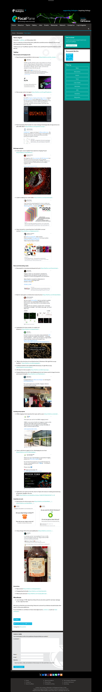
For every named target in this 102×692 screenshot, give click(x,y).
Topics (28, 25)
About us (21, 25)
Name (15, 654)
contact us (46, 609)
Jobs (40, 25)
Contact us (71, 25)
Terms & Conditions (49, 680)
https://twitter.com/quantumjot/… (31, 329)
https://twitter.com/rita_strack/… (48, 57)
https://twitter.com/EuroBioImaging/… (26, 452)
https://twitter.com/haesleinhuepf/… (43, 197)
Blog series (77, 97)
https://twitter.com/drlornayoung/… (40, 369)
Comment (16, 639)
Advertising (66, 684)
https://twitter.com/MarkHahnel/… (37, 374)
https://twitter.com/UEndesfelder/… (52, 294)
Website (15, 660)
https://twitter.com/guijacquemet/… (30, 231)
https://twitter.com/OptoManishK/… (37, 591)
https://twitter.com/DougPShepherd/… (42, 92)
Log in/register (81, 25)
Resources (54, 25)
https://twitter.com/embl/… (51, 414)
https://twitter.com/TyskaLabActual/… (37, 593)
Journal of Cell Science (69, 682)
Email (15, 657)
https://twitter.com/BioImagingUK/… (31, 363)
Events (46, 25)
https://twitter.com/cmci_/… (45, 530)
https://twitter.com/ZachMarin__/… (43, 501)
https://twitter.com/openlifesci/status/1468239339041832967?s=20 (37, 495)
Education (77, 93)
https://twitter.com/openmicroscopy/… (35, 126)
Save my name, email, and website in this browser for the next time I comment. (35, 662)
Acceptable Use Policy (50, 684)
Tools (77, 79)
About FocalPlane (30, 684)
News (77, 68)
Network (62, 25)
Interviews (77, 86)
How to (77, 75)
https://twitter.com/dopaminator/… (32, 588)
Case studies (77, 82)
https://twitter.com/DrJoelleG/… (24, 367)
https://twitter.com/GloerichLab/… (50, 268)
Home (14, 25)
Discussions (20, 33)
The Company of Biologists (70, 680)
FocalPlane (21, 40)
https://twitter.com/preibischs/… (24, 152)
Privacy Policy (48, 682)
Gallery (34, 25)
